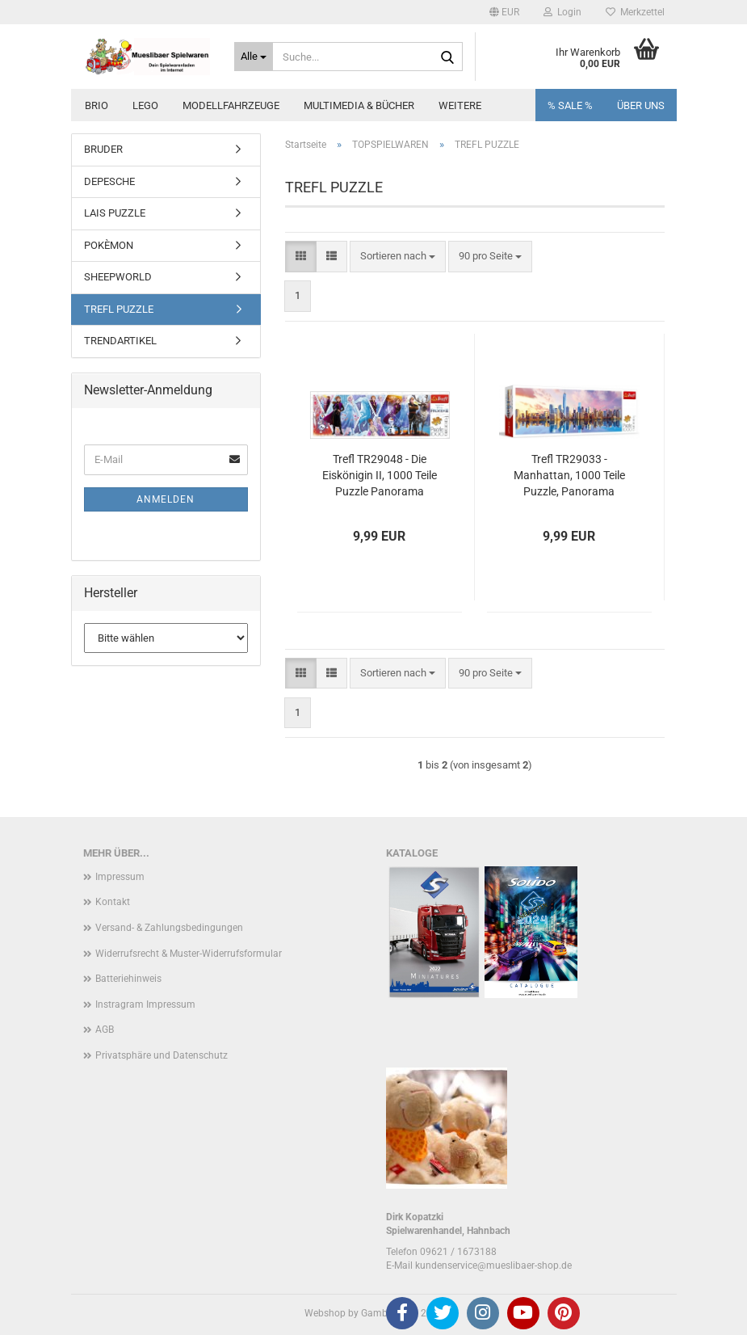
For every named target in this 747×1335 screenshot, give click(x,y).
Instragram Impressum (145, 1004)
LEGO (145, 105)
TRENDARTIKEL (120, 341)
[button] (504, 12)
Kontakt (112, 902)
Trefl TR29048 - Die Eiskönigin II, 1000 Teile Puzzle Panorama (379, 475)
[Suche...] (253, 56)
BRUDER (103, 149)
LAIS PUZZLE (114, 213)
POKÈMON (108, 245)
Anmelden (165, 499)
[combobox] (398, 256)
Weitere (460, 105)
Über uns (641, 105)
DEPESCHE (109, 181)
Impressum (120, 876)
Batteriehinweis (128, 978)
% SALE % (570, 105)
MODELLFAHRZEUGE (231, 105)
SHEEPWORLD (118, 277)
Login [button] (562, 12)
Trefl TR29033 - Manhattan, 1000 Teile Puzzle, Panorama (569, 475)
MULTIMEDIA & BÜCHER (359, 105)
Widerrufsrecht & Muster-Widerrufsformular (188, 953)
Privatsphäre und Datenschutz (161, 1055)
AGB (104, 1029)
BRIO (96, 105)
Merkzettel (635, 12)
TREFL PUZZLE (118, 309)
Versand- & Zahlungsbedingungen (169, 927)
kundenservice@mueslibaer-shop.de (493, 1265)
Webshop (325, 1313)
